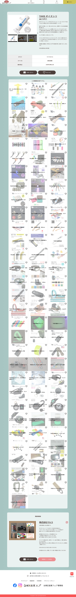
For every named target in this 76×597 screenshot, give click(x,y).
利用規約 (39, 581)
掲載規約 (32, 581)
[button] (7, 33)
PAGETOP (72, 574)
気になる (47, 72)
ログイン (69, 2)
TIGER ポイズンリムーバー (48, 17)
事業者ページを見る (47, 559)
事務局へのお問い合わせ (38, 573)
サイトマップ (24, 581)
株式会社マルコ (46, 522)
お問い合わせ (28, 72)
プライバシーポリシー (49, 581)
